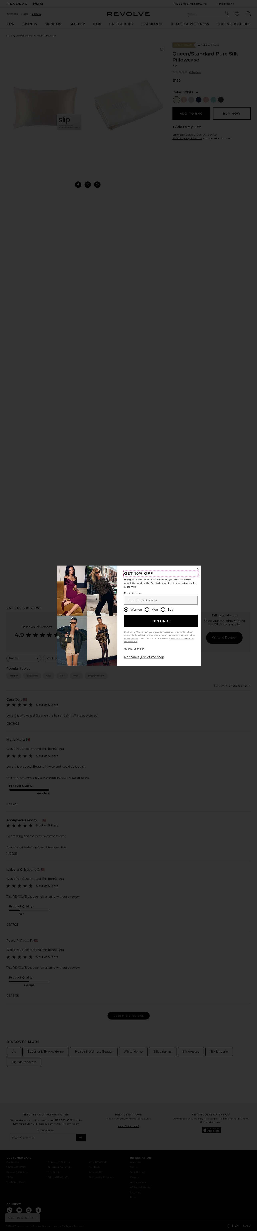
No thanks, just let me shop (144, 657)
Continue (161, 621)
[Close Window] (197, 569)
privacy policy (131, 638)
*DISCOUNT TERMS (134, 649)
